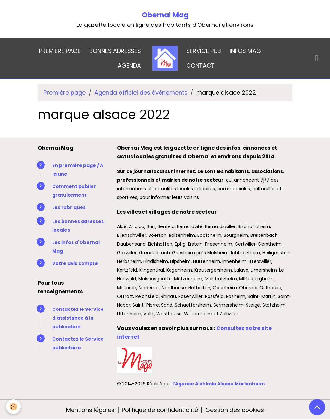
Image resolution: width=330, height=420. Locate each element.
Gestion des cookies (234, 410)
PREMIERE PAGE (60, 51)
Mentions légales (90, 410)
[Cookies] (13, 406)
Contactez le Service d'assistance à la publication (78, 318)
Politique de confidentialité (160, 410)
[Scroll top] (317, 407)
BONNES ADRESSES (115, 51)
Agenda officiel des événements (141, 93)
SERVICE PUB (203, 51)
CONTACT (200, 65)
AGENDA (129, 65)
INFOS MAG (245, 51)
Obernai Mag (165, 15)
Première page (65, 93)
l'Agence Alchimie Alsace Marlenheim (218, 384)
